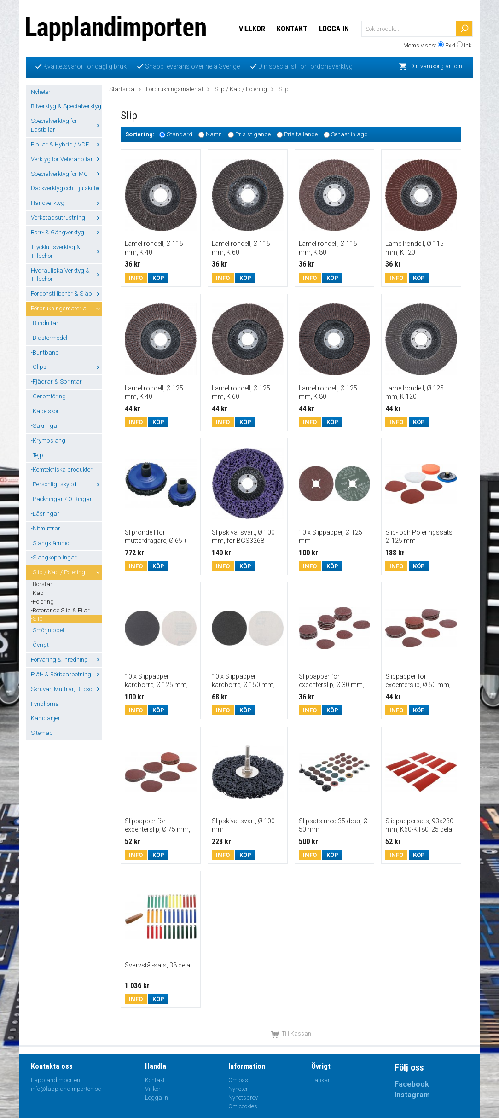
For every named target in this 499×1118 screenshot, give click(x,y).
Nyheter (41, 91)
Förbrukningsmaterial (66, 308)
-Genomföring (48, 396)
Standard (179, 134)
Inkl (468, 45)
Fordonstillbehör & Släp (66, 293)
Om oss (238, 1080)
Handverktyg (66, 202)
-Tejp (37, 455)
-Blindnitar (44, 323)
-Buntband (45, 352)
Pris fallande (301, 134)
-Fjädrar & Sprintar (56, 381)
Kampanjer (45, 718)
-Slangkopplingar (54, 557)
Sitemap (42, 732)
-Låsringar (45, 513)
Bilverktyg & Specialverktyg (66, 106)
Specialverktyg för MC (66, 173)
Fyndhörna (45, 703)
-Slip (37, 618)
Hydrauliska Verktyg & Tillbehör (66, 275)
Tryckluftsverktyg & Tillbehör (66, 251)
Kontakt (292, 28)
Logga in (334, 28)
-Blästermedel (49, 337)
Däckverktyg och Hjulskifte (66, 188)
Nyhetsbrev (243, 1097)
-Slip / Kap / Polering (66, 572)
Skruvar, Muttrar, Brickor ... (66, 689)
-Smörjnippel (47, 630)
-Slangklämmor (51, 543)
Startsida (121, 89)
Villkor (252, 28)
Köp (158, 277)
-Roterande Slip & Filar (60, 610)
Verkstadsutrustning (66, 217)
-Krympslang (48, 440)
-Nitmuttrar (45, 528)
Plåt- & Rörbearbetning (66, 674)
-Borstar (41, 584)
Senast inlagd (349, 134)
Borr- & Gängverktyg (66, 232)
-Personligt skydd (66, 484)
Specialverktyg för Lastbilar (66, 125)
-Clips (66, 366)
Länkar (320, 1080)
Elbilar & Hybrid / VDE (66, 144)
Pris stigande (253, 134)
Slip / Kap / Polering (241, 89)
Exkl (450, 45)
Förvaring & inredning (66, 659)
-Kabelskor (45, 411)
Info (136, 277)
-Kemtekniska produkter (62, 469)
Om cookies (242, 1106)
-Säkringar (45, 425)
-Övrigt (40, 644)
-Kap (37, 592)
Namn (214, 134)
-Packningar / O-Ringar (61, 498)
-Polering (42, 601)
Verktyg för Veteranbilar (66, 159)
